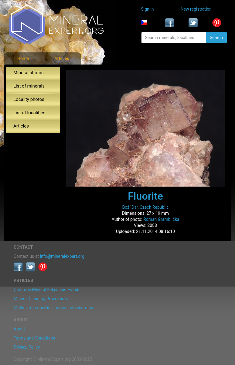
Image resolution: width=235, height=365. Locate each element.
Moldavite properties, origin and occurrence (54, 307)
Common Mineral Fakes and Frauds (47, 289)
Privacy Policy (27, 347)
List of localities (29, 112)
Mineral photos (28, 72)
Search (216, 37)
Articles (61, 58)
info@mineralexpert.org (62, 256)
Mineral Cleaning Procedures (41, 298)
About (19, 329)
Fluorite (145, 196)
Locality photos (28, 99)
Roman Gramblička (161, 219)
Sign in (147, 9)
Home (23, 58)
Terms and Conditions (34, 338)
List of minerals (29, 86)
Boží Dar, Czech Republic (145, 207)
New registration (196, 9)
